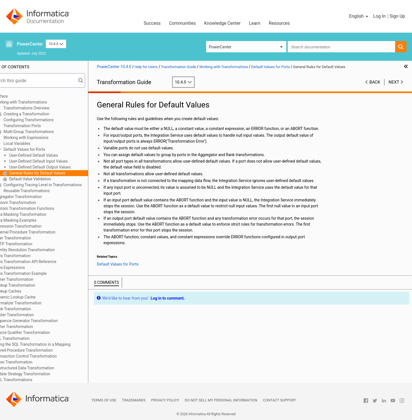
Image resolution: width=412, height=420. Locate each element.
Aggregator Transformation (33, 196)
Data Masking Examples (30, 220)
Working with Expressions (40, 137)
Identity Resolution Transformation (39, 250)
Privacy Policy (165, 400)
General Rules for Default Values (51, 173)
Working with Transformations (35, 102)
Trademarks (133, 400)
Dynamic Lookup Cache (30, 297)
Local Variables (31, 143)
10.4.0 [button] (56, 44)
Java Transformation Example (35, 273)
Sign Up (397, 16)
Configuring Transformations (43, 120)
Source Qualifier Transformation (37, 332)
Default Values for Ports (38, 149)
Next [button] (394, 82)
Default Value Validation (44, 179)
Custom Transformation (30, 202)
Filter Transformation (27, 238)
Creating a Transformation (40, 114)
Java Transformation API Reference (40, 261)
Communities (182, 23)
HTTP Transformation (28, 244)
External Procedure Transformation (39, 232)
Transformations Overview (40, 108)
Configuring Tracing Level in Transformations (57, 185)
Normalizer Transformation (33, 303)
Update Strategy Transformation (37, 374)
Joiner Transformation (28, 279)
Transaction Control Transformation (40, 356)
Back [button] (375, 82)
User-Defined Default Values (48, 155)
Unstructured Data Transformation (39, 368)
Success (152, 23)
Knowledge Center (222, 23)
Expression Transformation (33, 226)
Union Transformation (28, 362)
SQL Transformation (26, 338)
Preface (16, 96)
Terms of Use (103, 400)
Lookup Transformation (29, 285)
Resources (279, 23)
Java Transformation (27, 255)
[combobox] (341, 46)
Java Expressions (24, 267)
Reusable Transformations (40, 190)
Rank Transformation (27, 309)
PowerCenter (30, 44)
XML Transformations (28, 380)
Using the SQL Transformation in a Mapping (47, 344)
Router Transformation (29, 315)
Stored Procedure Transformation (38, 350)
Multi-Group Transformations (43, 131)
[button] (359, 16)
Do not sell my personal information (221, 400)
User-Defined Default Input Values (53, 161)
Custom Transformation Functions (39, 208)
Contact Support (279, 400)
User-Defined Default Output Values (54, 167)
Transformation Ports (36, 125)
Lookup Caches (22, 291)
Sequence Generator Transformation (41, 320)
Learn (254, 23)
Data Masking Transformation (35, 214)
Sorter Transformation (28, 326)
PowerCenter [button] (220, 47)
